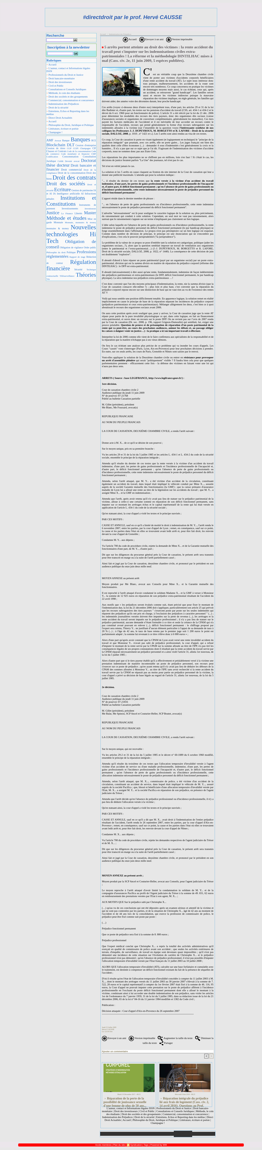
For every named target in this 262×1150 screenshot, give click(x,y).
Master (90, 212)
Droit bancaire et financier (71, 167)
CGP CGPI (72, 148)
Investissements (70, 208)
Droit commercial (71, 169)
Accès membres (103, 1145)
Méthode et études (66, 218)
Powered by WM (158, 1145)
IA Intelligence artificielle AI (68, 193)
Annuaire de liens (183, 1133)
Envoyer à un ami (151, 39)
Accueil (51, 64)
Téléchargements (146, 1134)
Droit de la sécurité (57, 107)
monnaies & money (57, 228)
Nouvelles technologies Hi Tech (71, 234)
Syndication (136, 1145)
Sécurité (78, 269)
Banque (65, 140)
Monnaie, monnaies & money (80, 222)
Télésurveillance (67, 276)
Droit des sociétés (65, 183)
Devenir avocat (72, 161)
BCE (93, 140)
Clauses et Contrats (56, 151)
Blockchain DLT (60, 145)
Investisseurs (90, 208)
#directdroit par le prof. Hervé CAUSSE (132, 17)
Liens (164, 1134)
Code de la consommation (79, 151)
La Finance (67, 213)
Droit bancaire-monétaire (60, 78)
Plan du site (203, 1134)
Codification (52, 156)
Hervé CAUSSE (108, 1029)
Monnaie (58, 222)
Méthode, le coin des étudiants (63, 93)
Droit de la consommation (71, 172)
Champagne (85, 148)
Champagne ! (54, 132)
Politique (71, 252)
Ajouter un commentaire (115, 1051)
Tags (146, 1145)
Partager (166, 1043)
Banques (80, 139)
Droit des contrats (74, 177)
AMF (49, 140)
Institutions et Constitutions (71, 201)
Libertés (78, 213)
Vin (48, 279)
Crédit (60, 161)
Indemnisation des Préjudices (62, 104)
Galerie (127, 1134)
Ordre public (90, 247)
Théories (86, 275)
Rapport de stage (77, 257)
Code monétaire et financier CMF (78, 154)
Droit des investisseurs (59, 82)
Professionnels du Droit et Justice (64, 74)
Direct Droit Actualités (59, 117)
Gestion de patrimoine (82, 190)
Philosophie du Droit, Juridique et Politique (70, 125)
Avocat (57, 140)
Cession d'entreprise (86, 145)
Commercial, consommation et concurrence (70, 100)
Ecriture (62, 189)
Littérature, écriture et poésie (62, 128)
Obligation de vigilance (71, 247)
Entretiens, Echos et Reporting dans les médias (67, 113)
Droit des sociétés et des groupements (67, 96)
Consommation (70, 156)
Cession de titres (55, 148)
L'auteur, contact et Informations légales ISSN (68, 70)
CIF (94, 148)
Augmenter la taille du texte (175, 1038)
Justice (52, 212)
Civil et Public (54, 85)
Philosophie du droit (56, 252)
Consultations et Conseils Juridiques (66, 89)
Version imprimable (179, 39)
